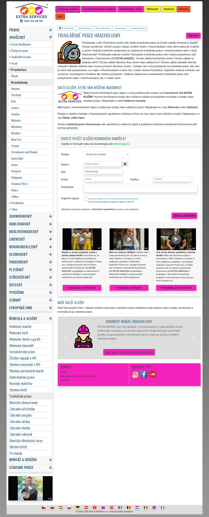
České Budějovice (20, 44)
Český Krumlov (18, 50)
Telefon (134, 179)
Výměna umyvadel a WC (24, 364)
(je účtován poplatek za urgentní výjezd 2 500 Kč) (111, 202)
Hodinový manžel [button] (68, 9)
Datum (65, 164)
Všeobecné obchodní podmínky (78, 376)
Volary (14, 190)
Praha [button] (14, 29)
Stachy (15, 145)
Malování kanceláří (21, 345)
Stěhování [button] (152, 9)
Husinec (15, 88)
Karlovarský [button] (19, 223)
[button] (65, 338)
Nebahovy (16, 126)
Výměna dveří (18, 389)
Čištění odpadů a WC (23, 358)
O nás (63, 372)
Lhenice (15, 114)
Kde (63, 172)
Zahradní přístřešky (22, 408)
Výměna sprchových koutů (26, 370)
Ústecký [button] (15, 284)
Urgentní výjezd (70, 198)
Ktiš (13, 101)
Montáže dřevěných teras (26, 440)
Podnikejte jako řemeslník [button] (176, 287)
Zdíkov (14, 196)
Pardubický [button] (18, 261)
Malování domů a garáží (24, 339)
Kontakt (64, 380)
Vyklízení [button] (168, 9)
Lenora (15, 107)
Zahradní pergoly (20, 415)
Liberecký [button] (17, 239)
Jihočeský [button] (17, 37)
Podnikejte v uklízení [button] (129, 287)
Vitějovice (16, 177)
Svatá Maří (17, 158)
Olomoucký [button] (18, 254)
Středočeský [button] (19, 277)
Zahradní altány (19, 421)
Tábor (13, 209)
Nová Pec (16, 139)
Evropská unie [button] (20, 307)
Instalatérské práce (22, 351)
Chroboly (16, 95)
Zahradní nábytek (20, 434)
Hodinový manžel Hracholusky (129, 321)
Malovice (16, 120)
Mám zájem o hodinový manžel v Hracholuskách (129, 352)
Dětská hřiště (18, 446)
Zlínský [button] (15, 300)
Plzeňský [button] (16, 269)
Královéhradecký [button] (23, 231)
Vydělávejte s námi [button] (131, 9)
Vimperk (16, 171)
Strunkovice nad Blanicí (24, 152)
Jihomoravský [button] (20, 216)
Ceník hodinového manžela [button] (99, 9)
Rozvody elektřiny (20, 383)
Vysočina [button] (16, 292)
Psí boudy (15, 453)
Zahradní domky (19, 427)
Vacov (14, 164)
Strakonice (16, 202)
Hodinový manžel (20, 326)
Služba (65, 154)
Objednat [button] (193, 35)
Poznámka (67, 187)
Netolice (15, 133)
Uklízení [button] (183, 9)
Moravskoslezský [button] (23, 246)
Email (64, 179)
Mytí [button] (60, 16)
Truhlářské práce (20, 396)
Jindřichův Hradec (20, 56)
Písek (13, 63)
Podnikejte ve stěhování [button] (82, 287)
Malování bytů (18, 332)
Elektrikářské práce (21, 377)
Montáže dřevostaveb (23, 402)
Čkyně (14, 76)
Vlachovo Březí (19, 183)
